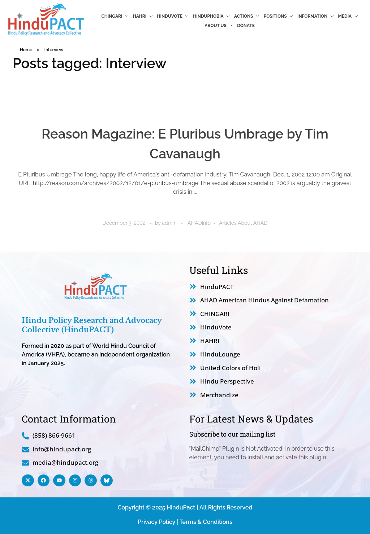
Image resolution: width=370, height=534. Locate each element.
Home (26, 49)
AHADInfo (199, 223)
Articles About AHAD (243, 223)
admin (170, 223)
